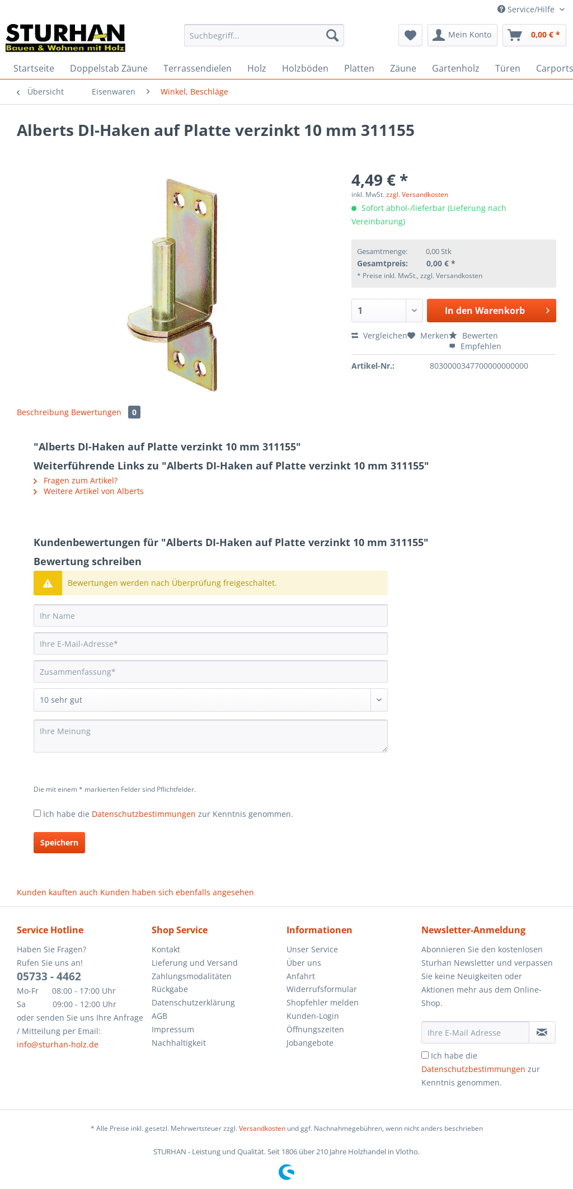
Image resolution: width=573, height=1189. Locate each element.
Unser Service (312, 949)
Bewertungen (105, 412)
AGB (159, 1016)
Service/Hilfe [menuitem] (527, 9)
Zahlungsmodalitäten (192, 976)
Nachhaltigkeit (179, 1042)
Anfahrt (300, 976)
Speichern (59, 842)
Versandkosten (262, 1128)
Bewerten (473, 335)
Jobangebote (310, 1042)
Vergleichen (379, 335)
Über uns (303, 962)
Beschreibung (43, 412)
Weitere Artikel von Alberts (89, 491)
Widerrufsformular (321, 989)
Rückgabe (170, 989)
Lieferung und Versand (195, 962)
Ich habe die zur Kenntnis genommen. (168, 814)
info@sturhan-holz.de (57, 1044)
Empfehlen (475, 346)
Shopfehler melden (322, 1002)
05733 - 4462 (49, 976)
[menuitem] (264, 40)
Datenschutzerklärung (193, 1002)
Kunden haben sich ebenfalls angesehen (177, 892)
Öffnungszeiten (315, 1029)
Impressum (173, 1029)
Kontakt (166, 949)
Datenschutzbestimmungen (144, 814)
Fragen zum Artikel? (76, 480)
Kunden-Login (312, 1016)
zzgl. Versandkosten (417, 194)
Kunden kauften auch (57, 892)
